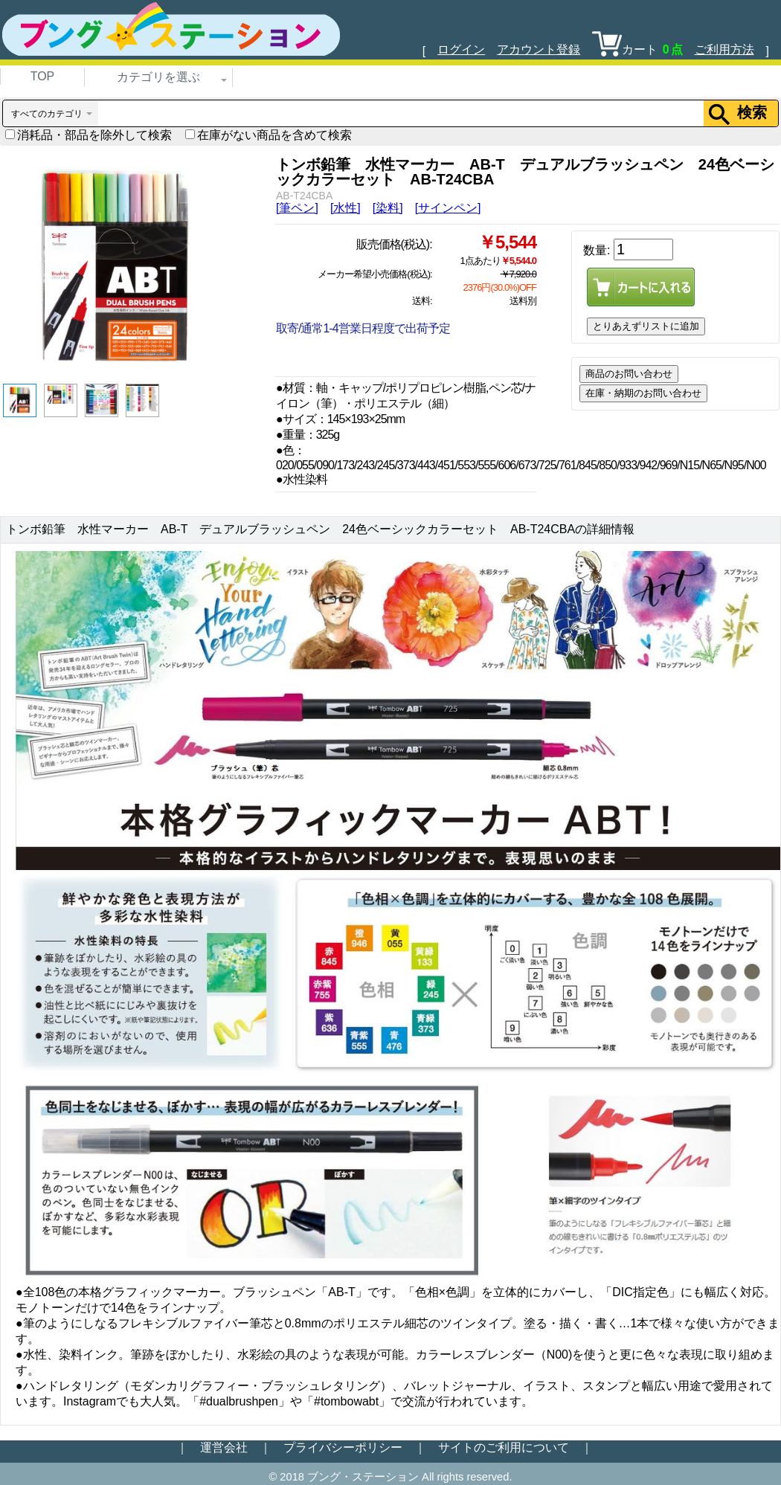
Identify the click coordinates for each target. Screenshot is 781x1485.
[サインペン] (448, 208)
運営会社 (224, 1447)
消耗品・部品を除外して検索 (88, 135)
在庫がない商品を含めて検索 (268, 135)
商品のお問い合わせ (628, 373)
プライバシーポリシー (342, 1447)
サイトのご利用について (503, 1447)
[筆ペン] (297, 208)
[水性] (345, 208)
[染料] (388, 208)
